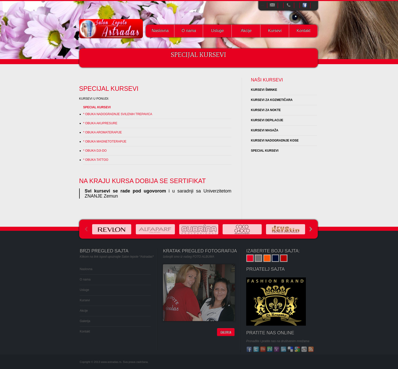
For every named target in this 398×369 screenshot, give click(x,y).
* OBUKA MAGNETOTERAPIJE (104, 141)
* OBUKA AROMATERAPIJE (102, 132)
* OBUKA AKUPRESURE (100, 123)
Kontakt (303, 30)
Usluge (217, 30)
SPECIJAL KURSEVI (109, 88)
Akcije (246, 30)
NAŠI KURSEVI (267, 79)
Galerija (85, 321)
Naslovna (160, 30)
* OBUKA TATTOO (95, 160)
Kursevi (274, 30)
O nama (188, 30)
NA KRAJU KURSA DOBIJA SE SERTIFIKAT (142, 180)
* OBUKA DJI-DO (95, 150)
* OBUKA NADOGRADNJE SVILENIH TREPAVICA (117, 114)
